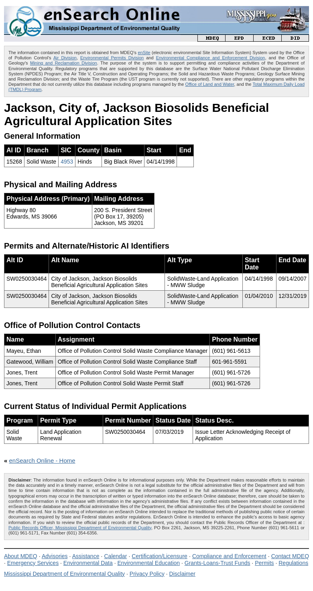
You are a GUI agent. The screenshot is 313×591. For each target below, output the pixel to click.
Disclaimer (182, 574)
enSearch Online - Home (42, 460)
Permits (264, 563)
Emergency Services (33, 563)
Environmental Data (88, 563)
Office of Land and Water (209, 84)
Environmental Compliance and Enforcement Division (210, 57)
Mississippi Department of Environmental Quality (64, 574)
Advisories (55, 556)
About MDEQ (20, 556)
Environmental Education (148, 563)
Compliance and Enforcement (229, 556)
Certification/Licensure (159, 556)
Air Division (65, 57)
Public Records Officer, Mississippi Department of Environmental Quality (79, 527)
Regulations (293, 563)
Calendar (115, 556)
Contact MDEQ (290, 556)
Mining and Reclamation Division (63, 63)
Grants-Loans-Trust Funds (217, 563)
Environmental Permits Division (112, 57)
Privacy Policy (147, 574)
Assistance (86, 556)
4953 (67, 161)
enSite (144, 52)
